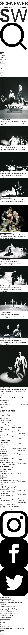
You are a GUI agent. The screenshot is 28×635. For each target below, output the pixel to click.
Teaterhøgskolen (6, 488)
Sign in (1, 624)
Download (25, 404)
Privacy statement (5, 632)
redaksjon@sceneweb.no (7, 510)
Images (2, 70)
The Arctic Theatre (5, 464)
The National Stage (5, 617)
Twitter (13, 504)
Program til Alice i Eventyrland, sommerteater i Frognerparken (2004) (4, 404)
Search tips (3, 59)
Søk (1, 54)
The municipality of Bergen (7, 608)
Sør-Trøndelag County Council (8, 610)
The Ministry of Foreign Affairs (8, 606)
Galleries (2, 55)
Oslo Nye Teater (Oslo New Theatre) (5, 482)
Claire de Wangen (5, 431)
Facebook (6, 504)
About (2, 61)
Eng (1, 68)
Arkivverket (3, 622)
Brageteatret (4, 451)
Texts (1, 75)
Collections (3, 57)
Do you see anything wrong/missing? (10, 506)
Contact (2, 63)
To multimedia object (5, 119)
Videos (2, 72)
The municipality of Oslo (6, 621)
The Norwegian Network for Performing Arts (12, 601)
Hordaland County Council (7, 615)
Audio (1, 74)
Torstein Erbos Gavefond (7, 611)
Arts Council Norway (5, 599)
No (0, 65)
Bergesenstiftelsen (5, 619)
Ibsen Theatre (4, 460)
